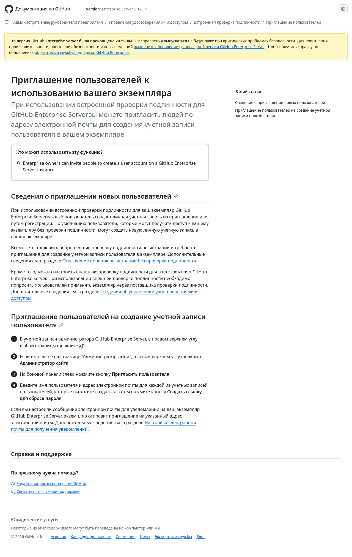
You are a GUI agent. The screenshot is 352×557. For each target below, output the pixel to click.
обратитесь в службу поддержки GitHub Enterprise (82, 52)
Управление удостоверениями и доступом (148, 22)
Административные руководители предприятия (58, 22)
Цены (145, 536)
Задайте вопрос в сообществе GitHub (48, 483)
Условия (58, 536)
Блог (200, 536)
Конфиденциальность (91, 536)
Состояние (126, 536)
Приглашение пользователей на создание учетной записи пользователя (108, 320)
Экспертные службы (173, 536)
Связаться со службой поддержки (45, 491)
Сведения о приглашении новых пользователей (94, 196)
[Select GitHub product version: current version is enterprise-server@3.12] (117, 9)
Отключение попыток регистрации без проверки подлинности (129, 261)
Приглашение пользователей (293, 22)
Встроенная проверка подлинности (227, 22)
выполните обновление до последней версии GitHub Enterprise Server (199, 46)
